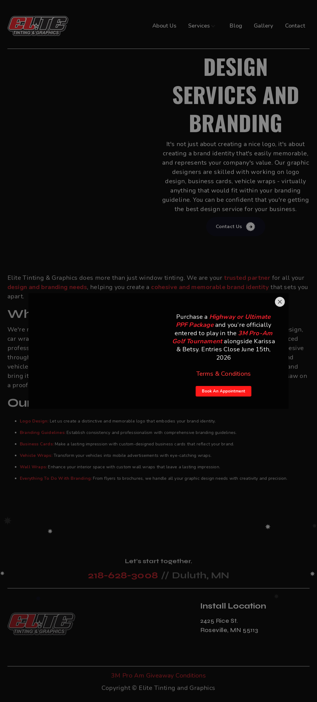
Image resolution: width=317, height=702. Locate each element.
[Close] (280, 302)
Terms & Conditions (223, 374)
